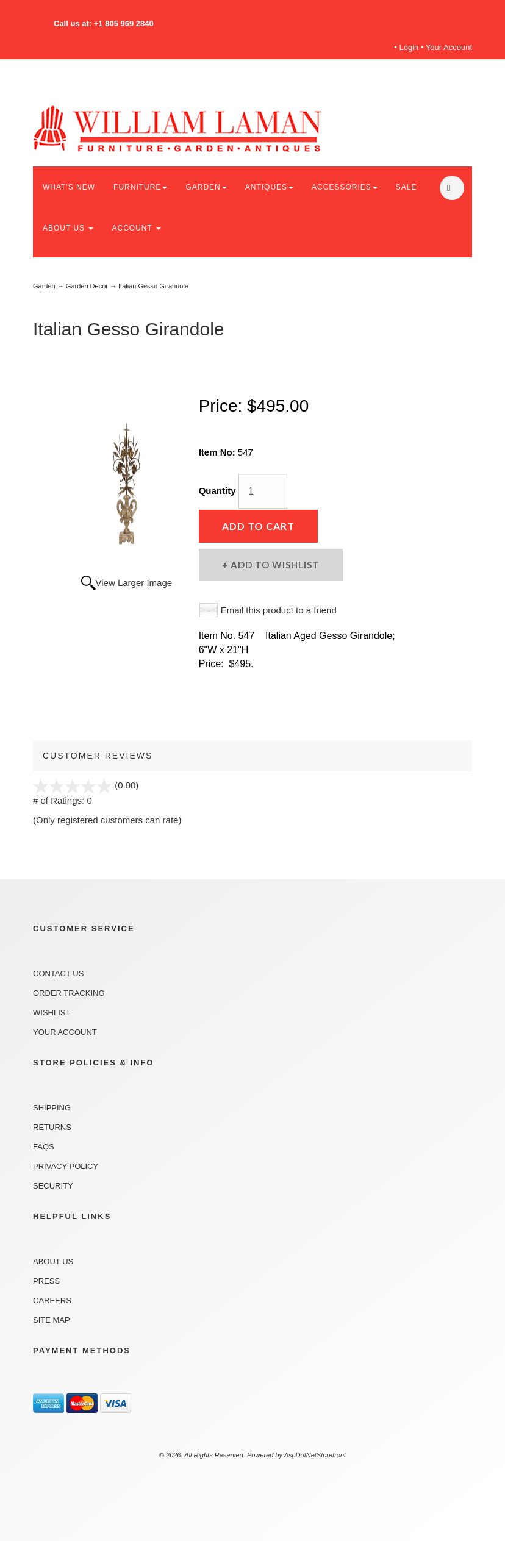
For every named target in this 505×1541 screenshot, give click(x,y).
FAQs (43, 1146)
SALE (406, 187)
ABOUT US (68, 228)
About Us (53, 1261)
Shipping (52, 1107)
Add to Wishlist (274, 564)
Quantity (217, 490)
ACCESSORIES (345, 187)
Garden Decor (87, 286)
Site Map (51, 1320)
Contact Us (58, 973)
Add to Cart (258, 526)
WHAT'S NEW (69, 187)
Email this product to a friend (279, 610)
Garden (44, 286)
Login (409, 47)
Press (46, 1280)
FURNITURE (140, 187)
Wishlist (51, 1012)
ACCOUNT (136, 228)
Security (53, 1185)
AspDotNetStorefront (315, 1455)
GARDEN (205, 187)
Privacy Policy (65, 1166)
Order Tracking (69, 993)
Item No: (218, 452)
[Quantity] (262, 491)
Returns (52, 1127)
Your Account (449, 47)
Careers (52, 1300)
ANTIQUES (269, 187)
